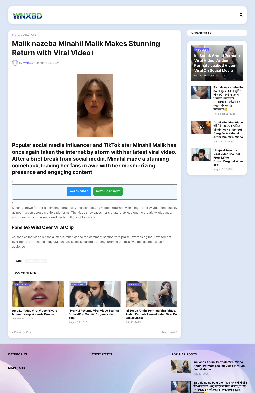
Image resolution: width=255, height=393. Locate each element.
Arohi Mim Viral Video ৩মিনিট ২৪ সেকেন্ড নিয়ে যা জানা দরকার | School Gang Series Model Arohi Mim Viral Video (228, 130)
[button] (241, 15)
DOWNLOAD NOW (108, 191)
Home (16, 35)
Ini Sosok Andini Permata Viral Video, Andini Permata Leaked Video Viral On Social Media (151, 314)
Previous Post (23, 332)
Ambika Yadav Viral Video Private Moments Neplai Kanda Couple (34, 312)
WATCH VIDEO (79, 191)
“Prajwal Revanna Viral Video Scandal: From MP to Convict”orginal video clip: (94, 314)
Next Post (168, 332)
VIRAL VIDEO (31, 35)
